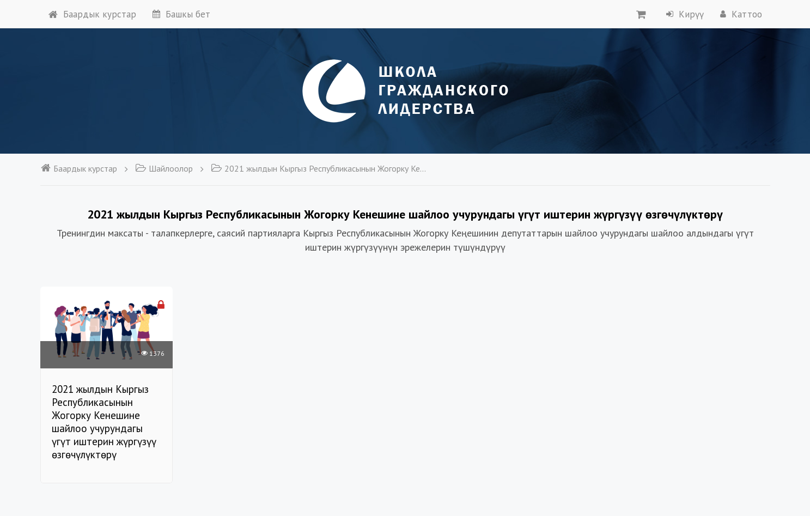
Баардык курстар (92, 14)
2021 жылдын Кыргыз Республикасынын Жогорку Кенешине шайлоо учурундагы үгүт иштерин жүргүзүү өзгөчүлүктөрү (320, 168)
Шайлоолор (164, 168)
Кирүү (685, 14)
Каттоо (741, 14)
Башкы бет (181, 14)
